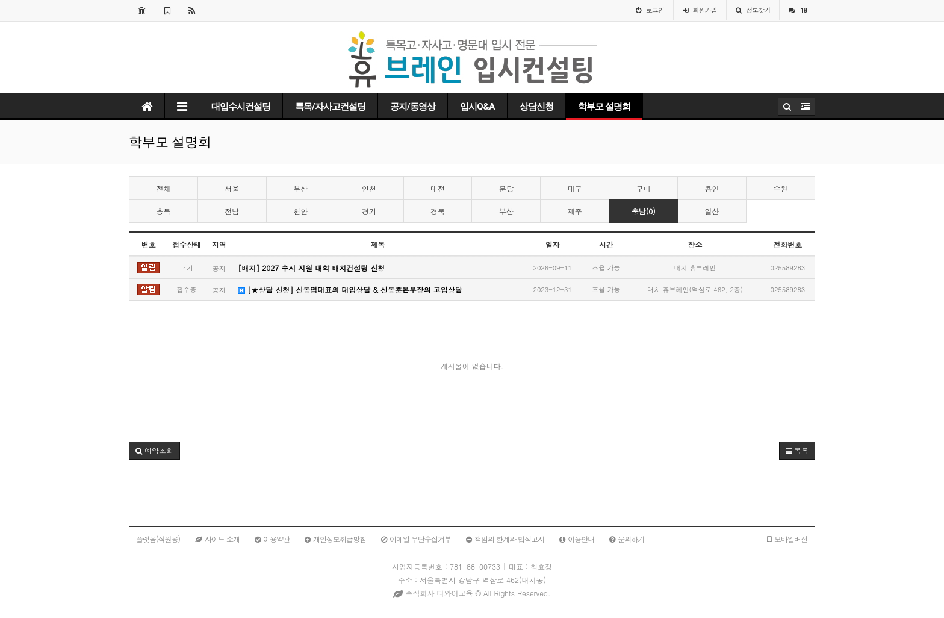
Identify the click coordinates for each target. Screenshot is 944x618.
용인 (712, 188)
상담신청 (536, 106)
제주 (575, 211)
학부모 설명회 (604, 106)
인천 (369, 188)
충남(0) (644, 211)
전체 (163, 188)
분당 (506, 188)
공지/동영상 (412, 106)
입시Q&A (477, 106)
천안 (300, 211)
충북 (163, 211)
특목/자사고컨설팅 (330, 106)
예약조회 (154, 450)
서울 (232, 188)
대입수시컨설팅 (240, 106)
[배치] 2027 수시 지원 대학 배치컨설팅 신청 (311, 268)
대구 (575, 188)
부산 (300, 188)
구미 (643, 188)
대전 (437, 188)
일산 (712, 211)
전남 (232, 211)
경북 (437, 211)
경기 (369, 211)
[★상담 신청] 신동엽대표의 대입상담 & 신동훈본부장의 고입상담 (350, 289)
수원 (780, 188)
